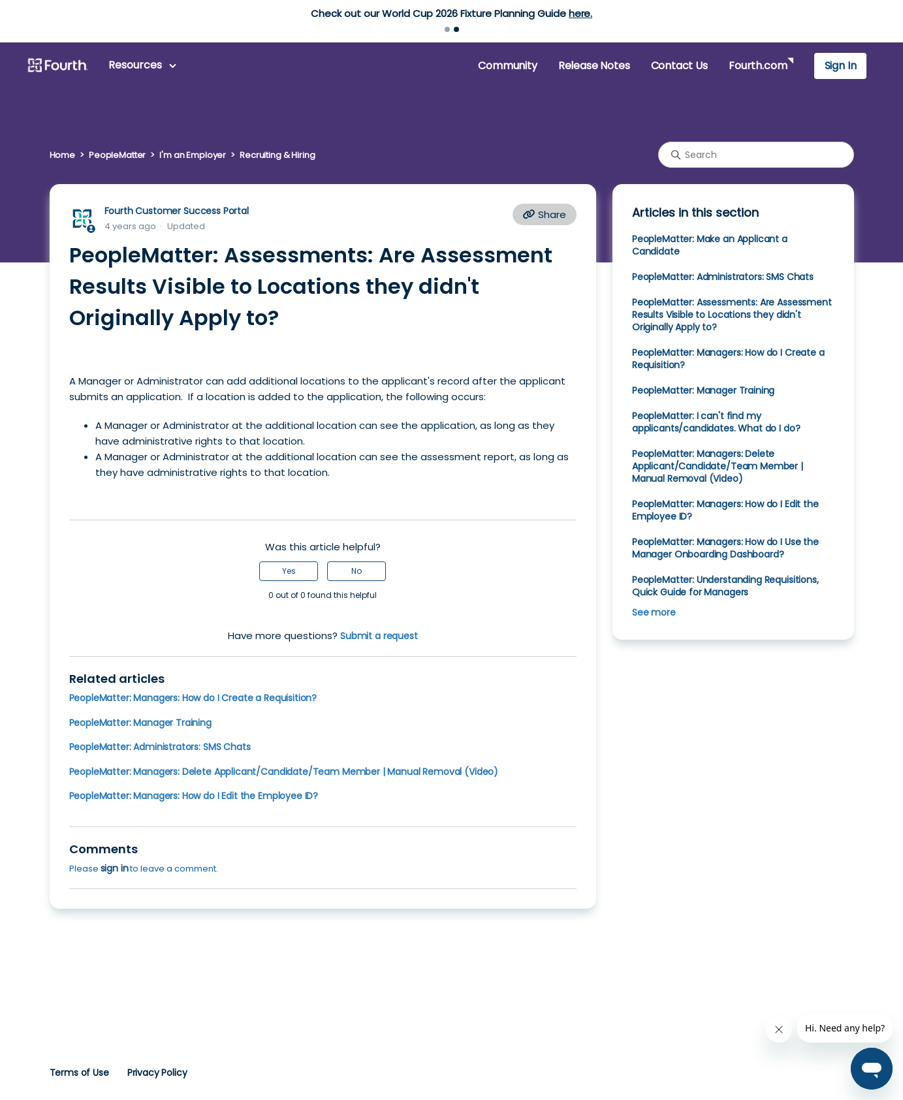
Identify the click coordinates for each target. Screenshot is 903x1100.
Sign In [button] (841, 65)
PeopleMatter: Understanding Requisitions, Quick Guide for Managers (725, 586)
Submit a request (379, 635)
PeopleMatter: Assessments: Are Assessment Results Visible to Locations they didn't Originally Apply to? (732, 315)
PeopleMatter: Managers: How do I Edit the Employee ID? (194, 795)
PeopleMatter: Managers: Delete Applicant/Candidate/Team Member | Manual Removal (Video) (284, 771)
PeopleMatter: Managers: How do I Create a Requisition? (193, 697)
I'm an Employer (192, 155)
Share (544, 214)
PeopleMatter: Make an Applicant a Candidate (709, 245)
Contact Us (679, 65)
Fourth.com (758, 65)
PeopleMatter (117, 155)
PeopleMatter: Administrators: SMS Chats (160, 746)
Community (507, 65)
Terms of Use (79, 1072)
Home (62, 155)
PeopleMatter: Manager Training (140, 722)
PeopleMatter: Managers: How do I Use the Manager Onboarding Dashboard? (725, 548)
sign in (115, 868)
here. (580, 13)
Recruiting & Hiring (277, 155)
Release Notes (594, 65)
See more (654, 612)
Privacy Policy (157, 1072)
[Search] (756, 155)
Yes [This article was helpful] (289, 570)
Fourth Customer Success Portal (176, 210)
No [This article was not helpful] (356, 570)
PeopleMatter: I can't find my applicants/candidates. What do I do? (716, 422)
